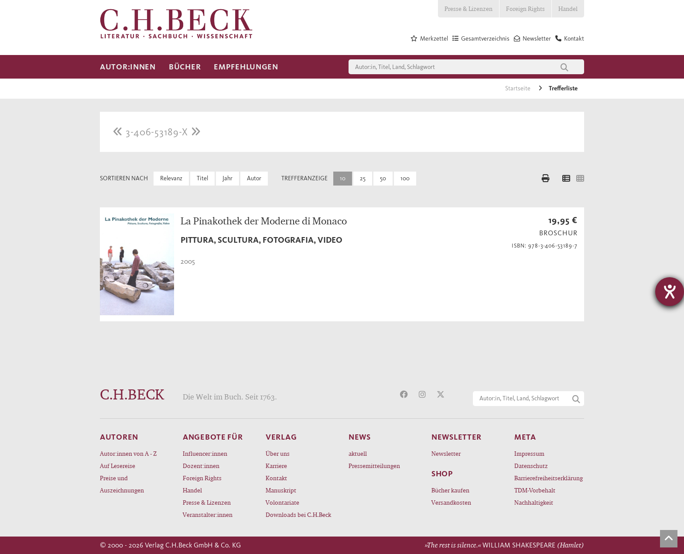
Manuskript (281, 490)
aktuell (358, 453)
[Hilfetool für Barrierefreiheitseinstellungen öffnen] (669, 291)
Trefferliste (563, 88)
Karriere (276, 465)
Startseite (518, 88)
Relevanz (171, 178)
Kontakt (276, 478)
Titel (202, 178)
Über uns (278, 453)
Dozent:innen (201, 465)
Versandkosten (451, 502)
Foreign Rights (525, 8)
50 (383, 178)
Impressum (529, 453)
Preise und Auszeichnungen (122, 484)
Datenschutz (531, 465)
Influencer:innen (205, 453)
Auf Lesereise (117, 465)
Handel (568, 8)
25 (363, 178)
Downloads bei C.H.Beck (298, 514)
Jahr (227, 178)
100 (405, 178)
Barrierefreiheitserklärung (548, 478)
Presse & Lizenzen (468, 8)
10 (342, 178)
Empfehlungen (246, 67)
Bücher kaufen (450, 490)
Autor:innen (128, 67)
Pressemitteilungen (374, 465)
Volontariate (282, 502)
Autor (254, 178)
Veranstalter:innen (208, 514)
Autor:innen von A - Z (128, 453)
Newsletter (446, 453)
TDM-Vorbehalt (534, 490)
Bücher (185, 67)
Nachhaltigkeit (533, 502)
